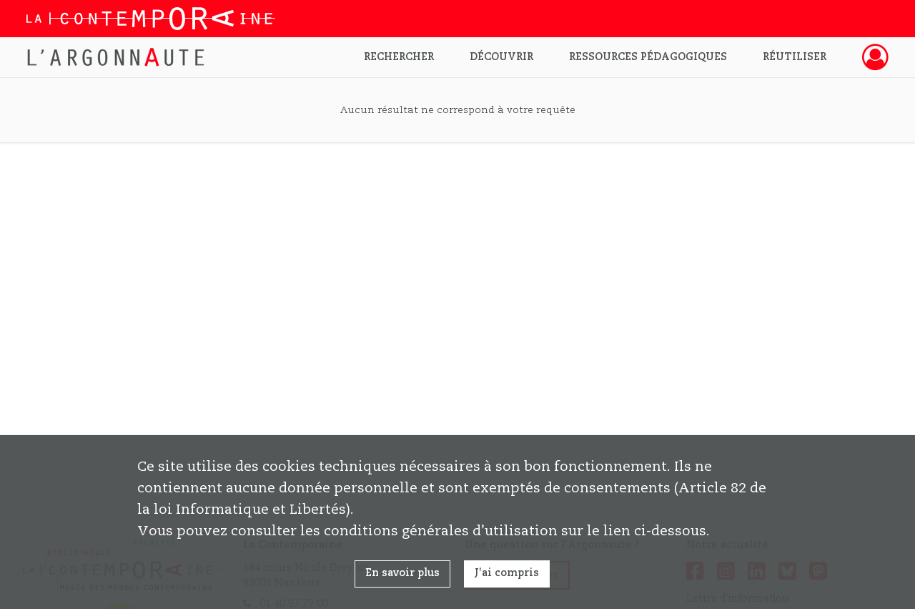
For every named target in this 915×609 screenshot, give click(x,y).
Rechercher (399, 57)
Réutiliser (794, 57)
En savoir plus (402, 573)
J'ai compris (507, 573)
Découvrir (501, 57)
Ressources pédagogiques (648, 57)
